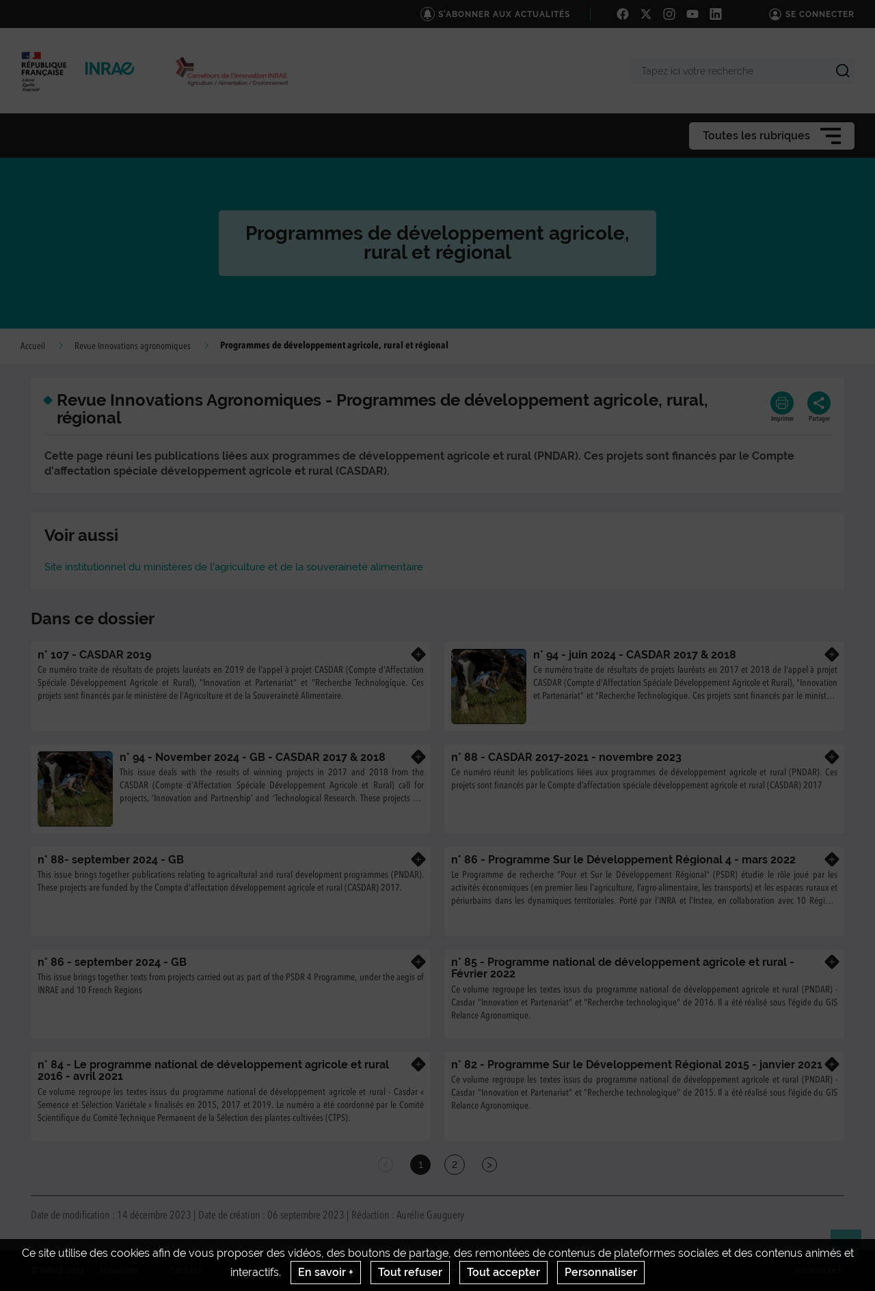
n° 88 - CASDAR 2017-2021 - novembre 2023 (566, 757)
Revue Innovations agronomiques (133, 346)
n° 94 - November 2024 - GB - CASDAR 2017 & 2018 (253, 757)
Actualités (118, 1270)
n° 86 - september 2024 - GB (112, 962)
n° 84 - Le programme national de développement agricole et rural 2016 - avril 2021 (213, 1070)
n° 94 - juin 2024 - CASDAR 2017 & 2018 (634, 654)
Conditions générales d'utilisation (458, 1270)
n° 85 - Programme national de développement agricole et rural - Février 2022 (622, 968)
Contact (186, 1270)
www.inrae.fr (819, 1270)
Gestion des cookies (594, 1270)
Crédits (247, 1270)
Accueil (33, 346)
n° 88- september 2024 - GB (111, 859)
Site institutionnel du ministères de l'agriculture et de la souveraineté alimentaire (233, 567)
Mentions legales (326, 1270)
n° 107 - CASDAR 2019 (94, 654)
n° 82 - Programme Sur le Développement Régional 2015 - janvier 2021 (636, 1064)
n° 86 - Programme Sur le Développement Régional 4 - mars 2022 (623, 859)
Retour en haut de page (851, 1250)
